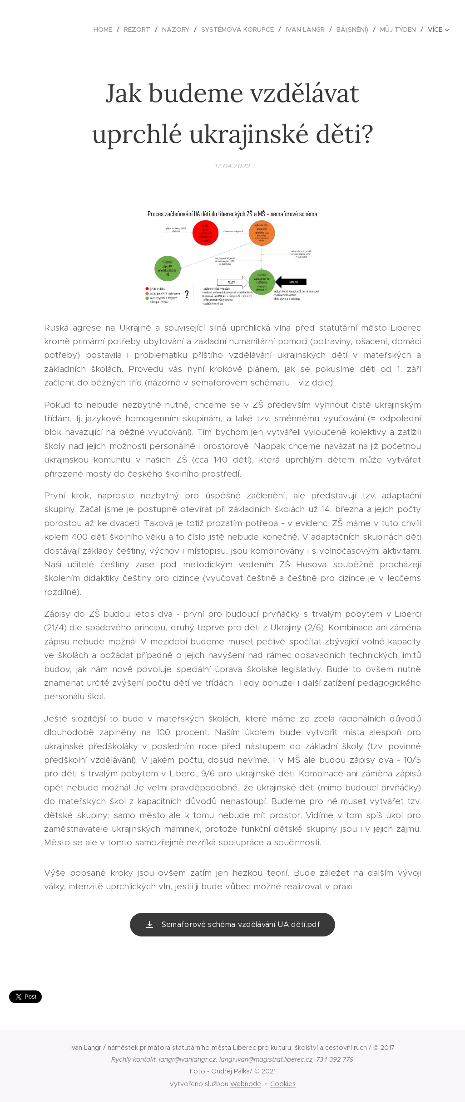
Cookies (283, 1084)
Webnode (245, 1084)
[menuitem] (105, 29)
